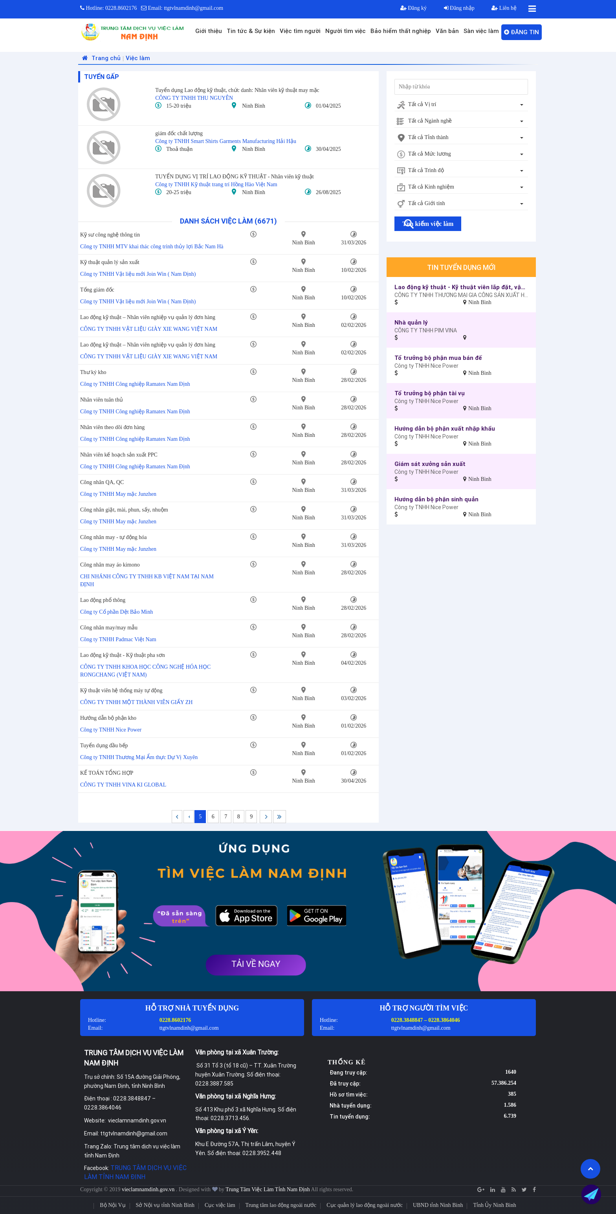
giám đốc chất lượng (179, 133)
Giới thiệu (208, 31)
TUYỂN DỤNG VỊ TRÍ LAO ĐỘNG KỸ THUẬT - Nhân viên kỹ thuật (234, 177)
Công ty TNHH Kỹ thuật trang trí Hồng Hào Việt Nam (216, 184)
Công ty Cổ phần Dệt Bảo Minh (116, 612)
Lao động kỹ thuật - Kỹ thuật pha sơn (122, 655)
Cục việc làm (220, 1205)
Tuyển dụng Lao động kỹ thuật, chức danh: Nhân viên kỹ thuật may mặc (237, 90)
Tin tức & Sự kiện (251, 31)
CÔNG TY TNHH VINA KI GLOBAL (123, 785)
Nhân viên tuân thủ (101, 400)
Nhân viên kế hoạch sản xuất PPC (119, 455)
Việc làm (138, 58)
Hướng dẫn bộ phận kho (108, 718)
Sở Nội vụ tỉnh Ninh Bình (165, 1205)
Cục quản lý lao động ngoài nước (364, 1205)
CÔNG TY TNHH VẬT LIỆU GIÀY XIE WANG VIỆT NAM (148, 329)
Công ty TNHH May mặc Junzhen (118, 494)
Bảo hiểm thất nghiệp (400, 31)
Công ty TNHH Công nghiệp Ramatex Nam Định (135, 384)
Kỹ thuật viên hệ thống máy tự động (121, 690)
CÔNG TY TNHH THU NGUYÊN (194, 98)
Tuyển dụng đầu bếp (104, 745)
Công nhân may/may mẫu (109, 628)
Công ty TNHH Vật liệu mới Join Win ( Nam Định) (138, 274)
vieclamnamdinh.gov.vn (149, 1189)
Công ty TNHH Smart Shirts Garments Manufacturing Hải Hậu (225, 141)
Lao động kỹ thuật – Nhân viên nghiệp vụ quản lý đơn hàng (147, 317)
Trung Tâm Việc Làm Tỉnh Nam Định (268, 1189)
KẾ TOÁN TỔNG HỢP (106, 773)
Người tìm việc (345, 31)
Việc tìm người (300, 31)
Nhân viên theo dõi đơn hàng (112, 427)
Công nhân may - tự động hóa (113, 537)
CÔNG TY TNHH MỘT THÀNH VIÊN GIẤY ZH (136, 702)
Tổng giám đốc (97, 290)
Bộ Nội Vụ (112, 1205)
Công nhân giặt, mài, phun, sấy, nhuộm (124, 510)
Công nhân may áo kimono (110, 565)
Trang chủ (100, 58)
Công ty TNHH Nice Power (110, 730)
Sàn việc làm (481, 31)
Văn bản (447, 31)
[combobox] (461, 105)
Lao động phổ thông (102, 600)
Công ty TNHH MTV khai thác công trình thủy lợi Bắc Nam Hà (152, 246)
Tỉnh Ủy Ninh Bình (494, 1205)
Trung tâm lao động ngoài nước (281, 1205)
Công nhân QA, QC (102, 482)
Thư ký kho (93, 372)
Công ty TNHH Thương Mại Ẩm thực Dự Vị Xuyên (139, 757)
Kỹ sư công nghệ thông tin (110, 235)
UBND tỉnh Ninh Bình (438, 1205)
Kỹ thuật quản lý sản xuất (109, 262)
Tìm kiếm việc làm (427, 223)
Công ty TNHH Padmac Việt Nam (118, 639)
